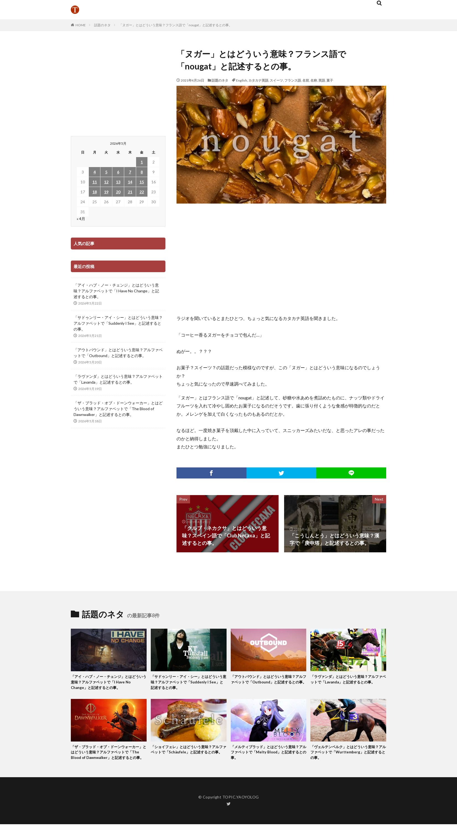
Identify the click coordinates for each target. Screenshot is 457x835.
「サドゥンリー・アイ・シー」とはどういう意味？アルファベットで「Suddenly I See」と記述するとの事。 (118, 323)
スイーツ (276, 80)
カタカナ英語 (258, 80)
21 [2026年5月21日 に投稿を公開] (130, 191)
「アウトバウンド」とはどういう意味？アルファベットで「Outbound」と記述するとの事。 (118, 352)
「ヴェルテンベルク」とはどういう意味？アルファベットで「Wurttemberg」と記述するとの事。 (346, 755)
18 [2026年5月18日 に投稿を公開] (94, 191)
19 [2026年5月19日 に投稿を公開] (106, 191)
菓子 (329, 80)
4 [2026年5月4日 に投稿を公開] (95, 172)
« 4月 (81, 218)
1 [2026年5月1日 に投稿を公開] (142, 162)
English (241, 80)
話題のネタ (102, 25)
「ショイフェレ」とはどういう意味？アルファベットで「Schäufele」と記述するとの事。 (188, 755)
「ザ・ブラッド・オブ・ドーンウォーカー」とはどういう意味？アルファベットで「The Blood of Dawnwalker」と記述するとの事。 (118, 408)
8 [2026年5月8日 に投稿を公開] (142, 172)
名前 (305, 80)
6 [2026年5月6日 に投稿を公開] (118, 172)
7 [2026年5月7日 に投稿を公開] (130, 172)
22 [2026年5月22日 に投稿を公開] (141, 191)
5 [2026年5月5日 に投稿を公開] (106, 172)
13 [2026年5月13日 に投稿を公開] (118, 182)
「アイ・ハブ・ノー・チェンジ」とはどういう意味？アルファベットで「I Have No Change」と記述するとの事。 (116, 291)
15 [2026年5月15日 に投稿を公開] (141, 182)
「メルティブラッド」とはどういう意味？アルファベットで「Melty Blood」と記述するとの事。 (267, 755)
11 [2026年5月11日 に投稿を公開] (94, 182)
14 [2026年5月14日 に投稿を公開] (130, 182)
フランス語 (292, 80)
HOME (81, 25)
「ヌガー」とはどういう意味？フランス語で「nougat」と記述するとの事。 (175, 25)
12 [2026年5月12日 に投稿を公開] (106, 182)
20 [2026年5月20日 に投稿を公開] (118, 191)
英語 (321, 80)
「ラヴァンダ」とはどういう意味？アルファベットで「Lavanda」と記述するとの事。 (118, 379)
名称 (313, 80)
